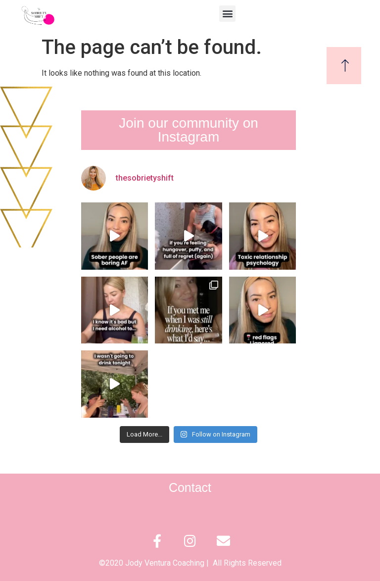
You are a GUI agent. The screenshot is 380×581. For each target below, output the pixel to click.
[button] (227, 13)
